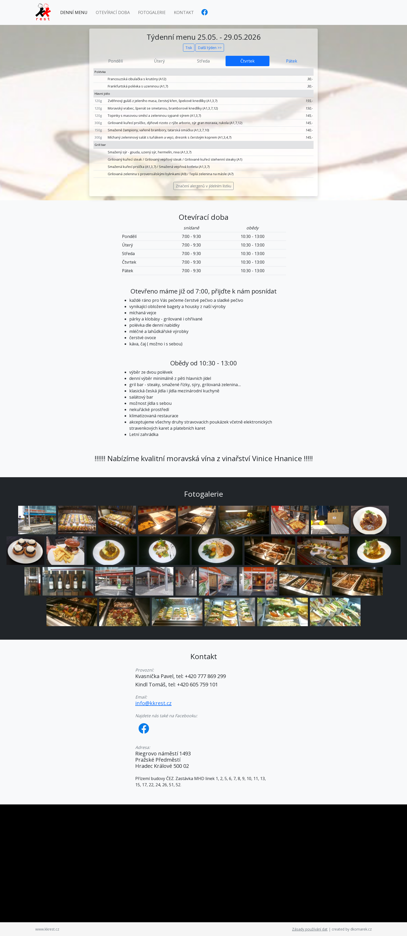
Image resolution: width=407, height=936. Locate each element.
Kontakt (184, 12)
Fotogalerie (152, 12)
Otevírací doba (113, 12)
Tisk (188, 47)
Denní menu (73, 12)
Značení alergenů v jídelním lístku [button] (203, 185)
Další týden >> (210, 47)
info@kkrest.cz (153, 703)
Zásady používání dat (310, 929)
